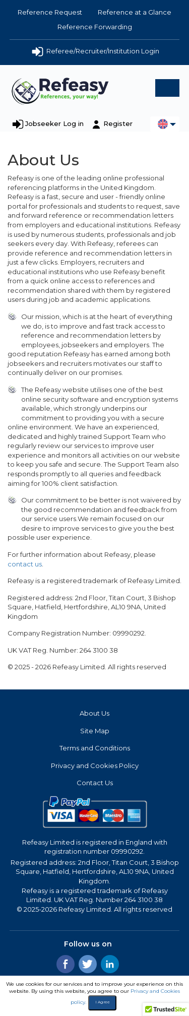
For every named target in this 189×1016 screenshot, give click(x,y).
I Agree (102, 1002)
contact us (25, 564)
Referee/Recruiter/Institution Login (94, 52)
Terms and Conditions (94, 748)
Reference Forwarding (94, 27)
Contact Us (95, 783)
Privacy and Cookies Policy (95, 765)
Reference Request (50, 12)
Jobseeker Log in (54, 123)
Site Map (94, 731)
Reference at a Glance (134, 12)
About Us (94, 713)
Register (118, 123)
